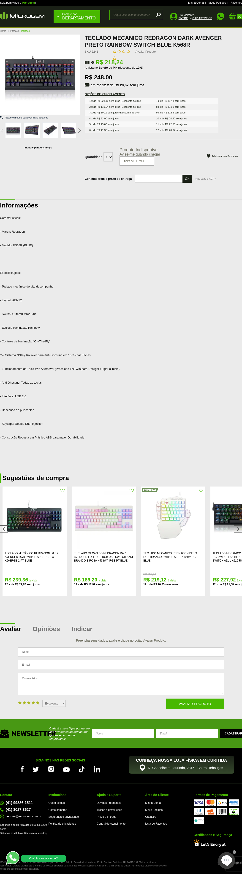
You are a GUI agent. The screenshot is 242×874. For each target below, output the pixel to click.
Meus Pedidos (217, 2)
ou (195, 18)
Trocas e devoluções (109, 810)
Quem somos (56, 802)
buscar (158, 15)
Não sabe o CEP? (206, 178)
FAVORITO (62, 490)
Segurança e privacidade (63, 816)
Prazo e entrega (106, 816)
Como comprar (57, 810)
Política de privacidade (62, 823)
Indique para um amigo (38, 147)
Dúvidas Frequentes (109, 802)
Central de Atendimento (111, 823)
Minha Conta (196, 2)
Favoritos (236, 2)
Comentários (121, 684)
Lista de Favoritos (156, 823)
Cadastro (150, 816)
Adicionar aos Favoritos (225, 156)
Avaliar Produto (146, 51)
